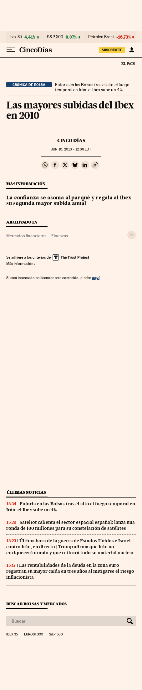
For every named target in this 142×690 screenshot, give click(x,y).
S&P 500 (55, 37)
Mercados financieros (26, 235)
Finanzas (59, 235)
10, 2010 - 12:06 (71, 149)
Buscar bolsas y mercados (36, 604)
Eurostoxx (33, 634)
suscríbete (112, 50)
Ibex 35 (15, 37)
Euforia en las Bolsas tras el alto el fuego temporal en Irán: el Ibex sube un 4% (92, 87)
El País (128, 63)
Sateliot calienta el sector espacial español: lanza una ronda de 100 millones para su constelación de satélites (70, 525)
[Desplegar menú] (10, 50)
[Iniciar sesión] (131, 50)
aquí (95, 277)
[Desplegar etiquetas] (131, 235)
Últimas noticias (26, 492)
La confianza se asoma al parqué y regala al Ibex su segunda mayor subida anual (68, 201)
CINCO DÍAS (71, 140)
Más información (21, 263)
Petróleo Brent (101, 37)
